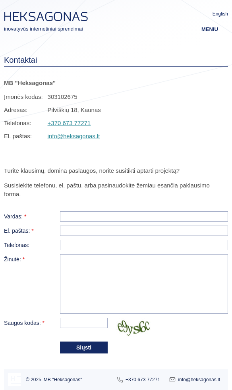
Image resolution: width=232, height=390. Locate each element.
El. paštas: (19, 231)
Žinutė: (14, 259)
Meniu (209, 29)
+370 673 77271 (69, 123)
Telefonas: (16, 245)
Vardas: (15, 216)
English (220, 14)
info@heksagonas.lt (74, 136)
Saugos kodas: (24, 323)
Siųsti (83, 347)
